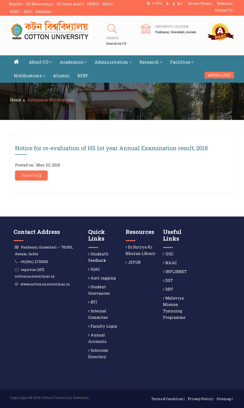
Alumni (61, 75)
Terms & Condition (167, 399)
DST (168, 280)
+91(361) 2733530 (34, 261)
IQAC (94, 269)
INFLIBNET (175, 271)
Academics (73, 62)
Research (151, 62)
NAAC (170, 262)
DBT (168, 289)
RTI (92, 302)
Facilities (182, 62)
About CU (40, 62)
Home (15, 99)
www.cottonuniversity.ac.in (45, 284)
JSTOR (133, 262)
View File (31, 175)
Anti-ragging (102, 277)
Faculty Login (102, 326)
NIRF (82, 75)
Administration (113, 62)
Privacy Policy (200, 399)
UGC (168, 253)
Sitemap (224, 399)
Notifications (29, 75)
